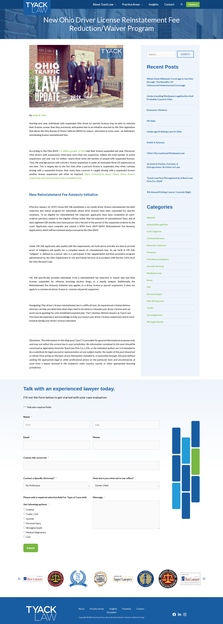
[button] (106, 4)
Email (27, 436)
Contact (129, 605)
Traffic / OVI (32, 510)
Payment (117, 605)
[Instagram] (185, 609)
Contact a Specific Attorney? (40, 474)
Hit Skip (151, 120)
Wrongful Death (156, 321)
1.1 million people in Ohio (72, 150)
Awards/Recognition (158, 224)
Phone (96, 435)
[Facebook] (174, 609)
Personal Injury (155, 294)
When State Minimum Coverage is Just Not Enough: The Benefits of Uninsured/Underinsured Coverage (170, 82)
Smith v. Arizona (155, 142)
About (80, 605)
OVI (149, 287)
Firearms (152, 252)
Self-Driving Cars (156, 301)
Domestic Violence (157, 110)
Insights (107, 605)
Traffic (150, 307)
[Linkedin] (179, 609)
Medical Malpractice (36, 528)
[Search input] (161, 54)
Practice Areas (93, 605)
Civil (28, 533)
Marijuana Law (155, 273)
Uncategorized (155, 314)
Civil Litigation (154, 231)
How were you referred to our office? (114, 474)
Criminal (30, 505)
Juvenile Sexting (155, 266)
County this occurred (36, 455)
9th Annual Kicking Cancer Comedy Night (169, 192)
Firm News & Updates (159, 259)
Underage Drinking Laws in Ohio (164, 131)
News (150, 280)
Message (99, 494)
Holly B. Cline (40, 115)
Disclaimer (140, 605)
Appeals (151, 217)
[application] (116, 4)
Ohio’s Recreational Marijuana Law (166, 153)
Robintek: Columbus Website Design (130, 610)
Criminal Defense (156, 238)
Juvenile (30, 515)
